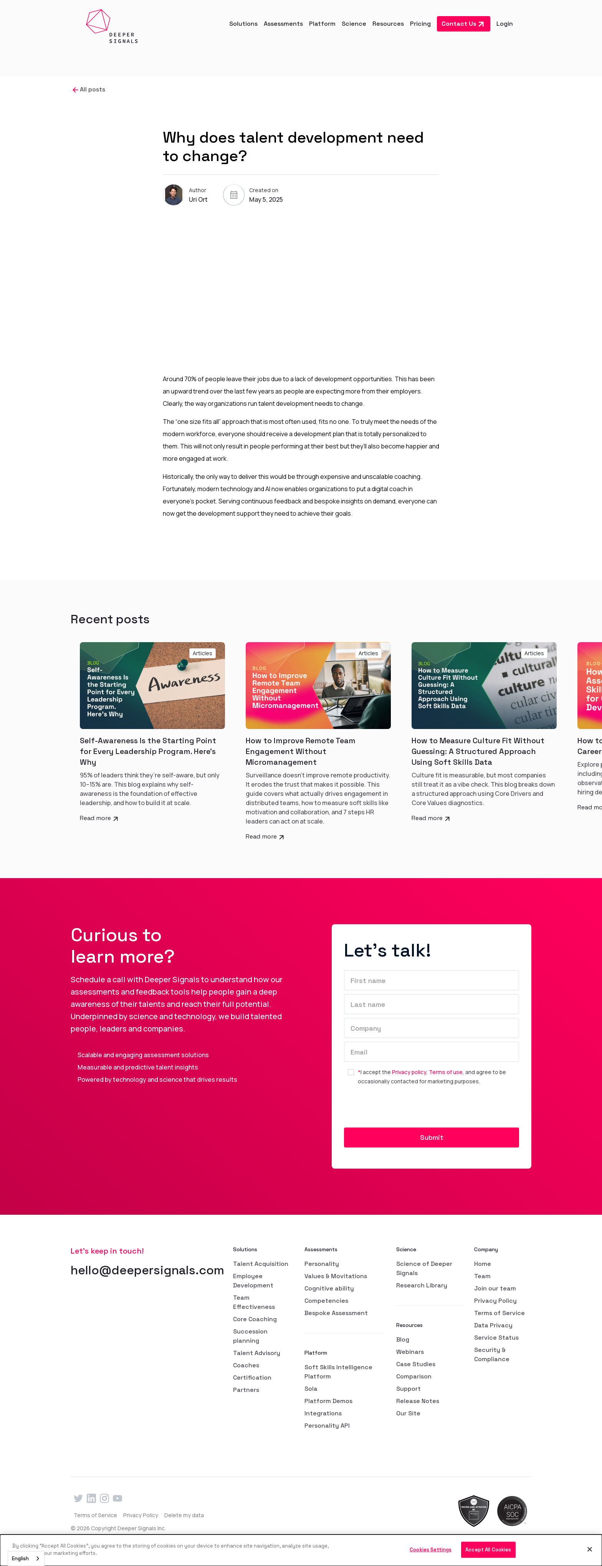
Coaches (246, 1365)
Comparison (414, 1376)
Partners (246, 1390)
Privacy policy (409, 1072)
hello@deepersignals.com (147, 1270)
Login (504, 24)
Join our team (495, 1288)
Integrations (323, 1413)
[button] (243, 23)
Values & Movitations (335, 1276)
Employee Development (253, 1280)
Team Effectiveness (254, 1302)
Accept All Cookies (488, 1549)
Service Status (496, 1338)
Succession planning (250, 1336)
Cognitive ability (329, 1288)
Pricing (420, 24)
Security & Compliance (491, 1354)
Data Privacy (493, 1325)
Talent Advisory (256, 1353)
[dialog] (301, 1550)
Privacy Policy (495, 1301)
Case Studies (415, 1364)
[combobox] (26, 1558)
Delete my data (184, 1515)
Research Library (421, 1285)
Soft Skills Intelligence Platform (338, 1371)
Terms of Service (499, 1313)
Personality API (327, 1426)
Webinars (410, 1352)
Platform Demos (328, 1401)
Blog (402, 1339)
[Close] (589, 1549)
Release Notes (417, 1401)
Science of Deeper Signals (424, 1268)
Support (408, 1389)
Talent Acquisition (260, 1264)
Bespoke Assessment (336, 1313)
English (20, 1558)
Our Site (408, 1413)
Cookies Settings (431, 1549)
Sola (311, 1389)
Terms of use (446, 1072)
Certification (252, 1377)
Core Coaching (255, 1319)
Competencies (326, 1301)
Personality (321, 1264)
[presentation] (402, 1109)
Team (482, 1276)
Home (482, 1264)
